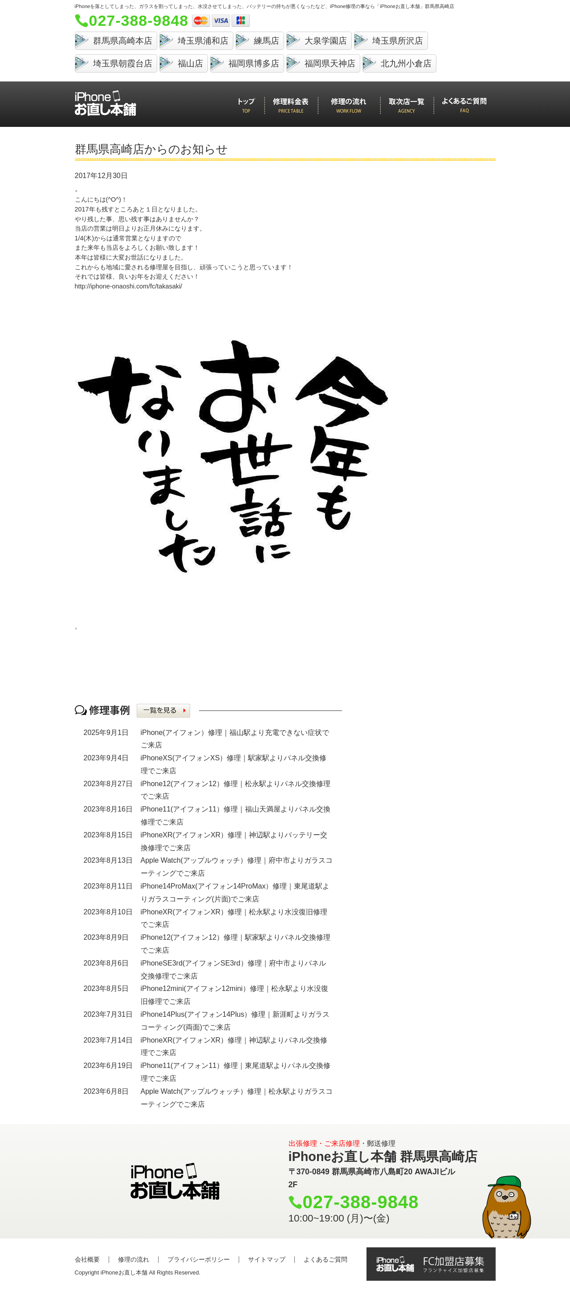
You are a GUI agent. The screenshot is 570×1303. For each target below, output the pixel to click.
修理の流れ (133, 1259)
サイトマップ (266, 1259)
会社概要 (87, 1259)
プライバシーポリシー (198, 1259)
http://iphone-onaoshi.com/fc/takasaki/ (129, 286)
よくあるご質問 (325, 1259)
